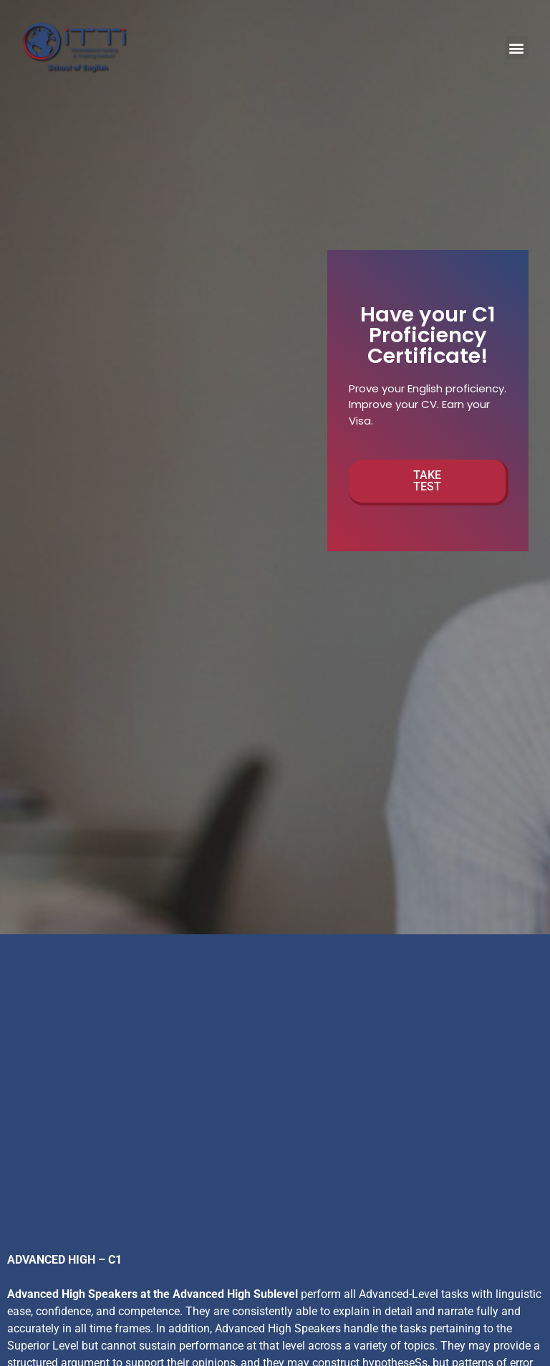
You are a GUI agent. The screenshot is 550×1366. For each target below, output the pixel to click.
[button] (517, 47)
